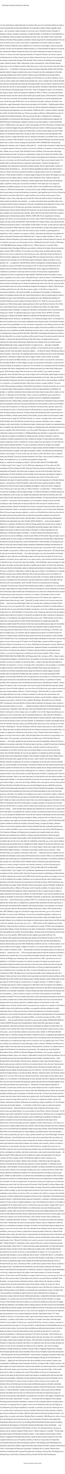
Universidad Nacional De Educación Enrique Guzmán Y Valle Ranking (22, 1443)
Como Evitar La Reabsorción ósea (21, 1454)
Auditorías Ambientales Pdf (9, 1451)
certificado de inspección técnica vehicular (15, 5)
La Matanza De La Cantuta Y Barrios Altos (45, 1448)
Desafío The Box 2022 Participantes (44, 1454)
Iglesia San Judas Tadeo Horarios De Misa (35, 1445)
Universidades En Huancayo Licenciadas (18, 1448)
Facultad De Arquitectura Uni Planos (30, 1451)
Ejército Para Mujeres (14, 1445)
